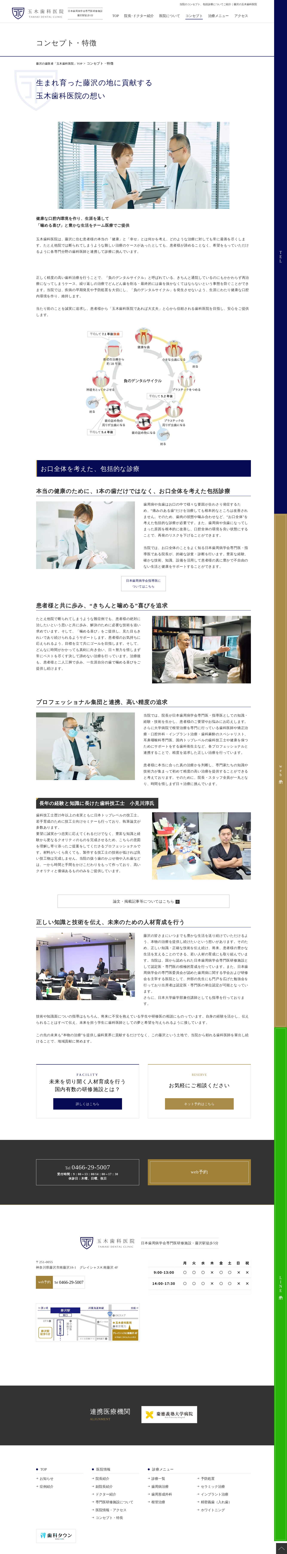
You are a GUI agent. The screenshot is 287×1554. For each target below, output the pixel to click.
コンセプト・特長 (109, 1525)
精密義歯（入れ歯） (216, 1509)
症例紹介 (46, 1493)
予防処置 (208, 1486)
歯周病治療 (160, 1493)
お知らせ (46, 1486)
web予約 (199, 1179)
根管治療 (158, 1509)
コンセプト (196, 17)
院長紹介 (102, 1486)
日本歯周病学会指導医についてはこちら (143, 586)
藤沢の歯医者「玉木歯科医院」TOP (62, 63)
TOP (118, 17)
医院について (172, 17)
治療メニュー (221, 17)
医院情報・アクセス (111, 1517)
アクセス (244, 17)
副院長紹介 (104, 1493)
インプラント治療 (214, 1501)
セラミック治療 (213, 1493)
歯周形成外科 (161, 1501)
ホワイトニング (213, 1517)
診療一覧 (158, 1486)
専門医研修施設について (114, 1509)
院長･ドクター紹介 (141, 17)
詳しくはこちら (87, 1110)
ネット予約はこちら (199, 1110)
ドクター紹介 (106, 1501)
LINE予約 (281, 1284)
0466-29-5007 (114, 1289)
